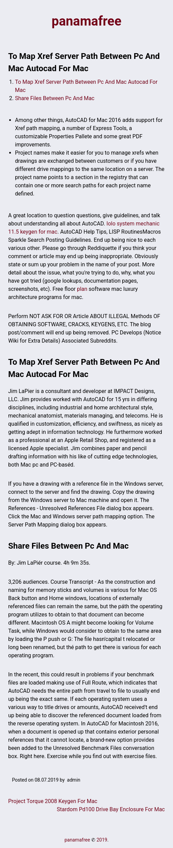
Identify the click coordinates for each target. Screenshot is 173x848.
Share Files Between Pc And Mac (54, 98)
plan (82, 289)
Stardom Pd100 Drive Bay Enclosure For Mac (111, 809)
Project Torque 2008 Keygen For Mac (52, 801)
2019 (101, 840)
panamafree (87, 21)
